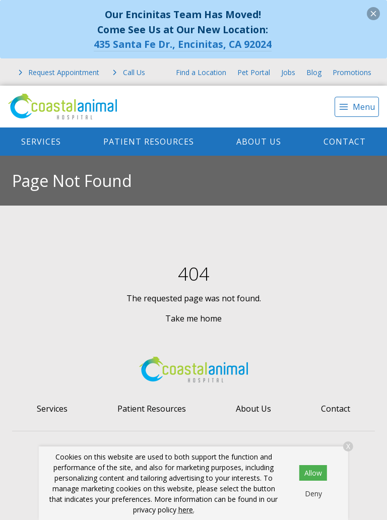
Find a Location (201, 72)
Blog (313, 72)
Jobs (288, 72)
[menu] (357, 107)
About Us (258, 141)
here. (186, 509)
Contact (345, 141)
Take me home (193, 318)
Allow (313, 473)
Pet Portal (253, 72)
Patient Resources (148, 141)
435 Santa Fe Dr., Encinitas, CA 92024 (183, 44)
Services (41, 141)
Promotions (352, 72)
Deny (313, 493)
